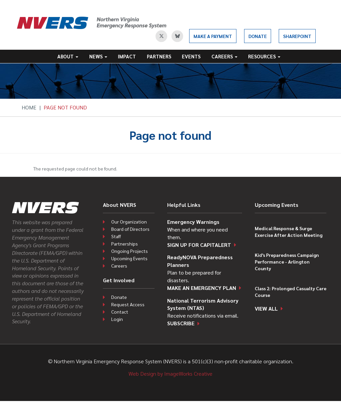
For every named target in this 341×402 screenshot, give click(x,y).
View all (266, 308)
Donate (257, 36)
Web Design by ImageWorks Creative (170, 373)
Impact (127, 56)
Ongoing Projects (129, 251)
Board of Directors (130, 229)
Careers (224, 56)
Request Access (128, 304)
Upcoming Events (129, 258)
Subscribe (180, 323)
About (67, 56)
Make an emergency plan (201, 287)
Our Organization (129, 222)
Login (117, 319)
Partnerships (124, 244)
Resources (264, 56)
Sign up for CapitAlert (199, 244)
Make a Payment (212, 36)
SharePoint (297, 36)
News (98, 56)
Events (191, 56)
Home (29, 107)
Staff (116, 236)
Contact (119, 312)
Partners (159, 56)
